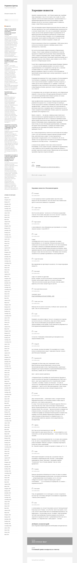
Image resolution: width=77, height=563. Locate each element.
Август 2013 (7, 291)
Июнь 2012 (7, 322)
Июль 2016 (7, 215)
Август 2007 (7, 449)
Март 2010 (7, 381)
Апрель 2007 (7, 458)
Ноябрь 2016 (7, 206)
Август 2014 (7, 265)
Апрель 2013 (7, 300)
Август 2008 (7, 423)
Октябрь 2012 (8, 313)
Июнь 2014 (7, 269)
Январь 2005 (7, 517)
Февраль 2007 (8, 462)
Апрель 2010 (7, 379)
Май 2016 (7, 219)
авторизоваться (62, 525)
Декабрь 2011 (8, 335)
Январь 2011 (7, 359)
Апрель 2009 (7, 405)
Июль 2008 (7, 425)
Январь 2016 (7, 228)
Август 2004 (7, 528)
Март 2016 (7, 223)
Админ (41, 175)
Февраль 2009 (8, 409)
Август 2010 (7, 370)
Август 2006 (7, 475)
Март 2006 (7, 486)
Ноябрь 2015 (7, 232)
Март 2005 (7, 512)
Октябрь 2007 (8, 444)
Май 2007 (7, 455)
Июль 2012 (7, 320)
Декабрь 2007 (8, 440)
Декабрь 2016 (8, 204)
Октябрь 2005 (8, 497)
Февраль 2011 (8, 357)
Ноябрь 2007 (7, 442)
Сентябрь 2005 (8, 499)
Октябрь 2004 (8, 523)
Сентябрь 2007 (8, 447)
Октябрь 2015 (8, 234)
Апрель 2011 (7, 353)
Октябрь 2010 (8, 366)
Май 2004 (7, 534)
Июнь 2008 (7, 427)
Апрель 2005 (7, 510)
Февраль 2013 (8, 304)
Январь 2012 (7, 333)
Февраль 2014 (8, 278)
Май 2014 (7, 272)
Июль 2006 (7, 477)
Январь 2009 (7, 412)
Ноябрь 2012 (7, 311)
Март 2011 (7, 355)
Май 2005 (7, 508)
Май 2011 (7, 350)
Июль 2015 (7, 241)
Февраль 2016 (8, 226)
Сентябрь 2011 (8, 342)
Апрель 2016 (7, 221)
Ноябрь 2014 (7, 258)
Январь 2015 (7, 254)
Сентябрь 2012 (8, 315)
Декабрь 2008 (8, 414)
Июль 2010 (7, 372)
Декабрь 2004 (8, 519)
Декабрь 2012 (8, 309)
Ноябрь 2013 (7, 285)
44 (45, 175)
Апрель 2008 (7, 431)
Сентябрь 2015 (8, 237)
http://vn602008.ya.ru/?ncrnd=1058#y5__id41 (43, 296)
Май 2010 (7, 377)
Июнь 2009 (7, 401)
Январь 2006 (7, 490)
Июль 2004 (7, 530)
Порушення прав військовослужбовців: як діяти (10, 93)
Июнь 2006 (7, 479)
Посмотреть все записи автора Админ (50, 167)
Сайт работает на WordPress (38, 560)
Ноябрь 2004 (7, 521)
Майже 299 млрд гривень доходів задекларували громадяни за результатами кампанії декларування (10, 31)
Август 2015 (7, 239)
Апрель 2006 (7, 484)
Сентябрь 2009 (8, 394)
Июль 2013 (7, 293)
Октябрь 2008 (8, 418)
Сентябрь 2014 (8, 263)
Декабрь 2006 (8, 466)
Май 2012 (7, 324)
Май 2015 (7, 245)
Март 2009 (7, 407)
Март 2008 (7, 433)
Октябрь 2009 (8, 392)
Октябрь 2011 (8, 339)
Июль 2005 (7, 503)
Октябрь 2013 (8, 287)
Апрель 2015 (7, 248)
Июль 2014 (7, 267)
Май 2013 (7, 298)
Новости (8, 26)
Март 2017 (7, 197)
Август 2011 (7, 344)
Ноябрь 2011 (7, 337)
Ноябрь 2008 (7, 416)
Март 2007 (7, 460)
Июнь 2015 (7, 243)
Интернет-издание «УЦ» (10, 13)
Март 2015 (7, 250)
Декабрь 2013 (8, 283)
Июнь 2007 (7, 453)
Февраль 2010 (8, 383)
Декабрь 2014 (8, 256)
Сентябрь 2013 (8, 289)
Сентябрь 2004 (8, 525)
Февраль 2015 (8, 252)
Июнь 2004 (7, 532)
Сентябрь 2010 (8, 368)
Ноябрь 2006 (7, 468)
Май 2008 (7, 429)
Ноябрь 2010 (7, 363)
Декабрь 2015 (8, 230)
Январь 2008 (7, 438)
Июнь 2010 (7, 374)
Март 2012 (7, 328)
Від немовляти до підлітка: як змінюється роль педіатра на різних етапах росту (11, 61)
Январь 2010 (7, 385)
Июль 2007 (7, 451)
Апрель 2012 (7, 326)
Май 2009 (7, 403)
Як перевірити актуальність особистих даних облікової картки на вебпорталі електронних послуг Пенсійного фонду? (11, 157)
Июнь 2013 (7, 296)
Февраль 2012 (8, 331)
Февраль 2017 (8, 199)
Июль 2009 (7, 398)
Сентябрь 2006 (8, 473)
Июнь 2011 (7, 348)
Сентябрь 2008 (8, 420)
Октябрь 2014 (8, 261)
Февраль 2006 (8, 488)
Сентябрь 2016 (8, 210)
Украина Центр (11, 6)
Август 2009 (7, 396)
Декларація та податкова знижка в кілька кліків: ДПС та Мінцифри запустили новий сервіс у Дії (11, 126)
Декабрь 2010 (8, 361)
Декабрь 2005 (8, 493)
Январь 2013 (7, 307)
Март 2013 (7, 302)
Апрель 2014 (7, 274)
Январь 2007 (7, 464)
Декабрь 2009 (8, 388)
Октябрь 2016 (8, 208)
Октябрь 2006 (8, 471)
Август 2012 (7, 318)
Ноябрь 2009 (7, 390)
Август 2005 (7, 501)
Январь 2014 (7, 280)
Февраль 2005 (8, 514)
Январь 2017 (7, 202)
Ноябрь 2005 (7, 495)
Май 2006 (7, 482)
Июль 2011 (7, 346)
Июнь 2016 (7, 217)
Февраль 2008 (8, 436)
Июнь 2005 (7, 506)
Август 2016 (7, 213)
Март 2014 (7, 276)
